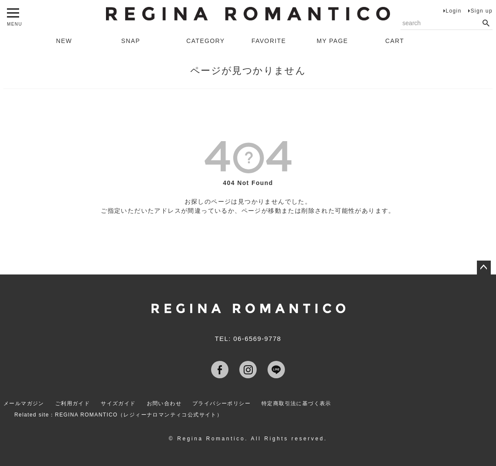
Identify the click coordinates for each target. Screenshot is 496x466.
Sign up (481, 11)
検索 (486, 23)
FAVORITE (268, 40)
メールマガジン (23, 403)
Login (453, 11)
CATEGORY (205, 40)
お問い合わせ (164, 403)
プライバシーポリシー (221, 403)
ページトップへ (484, 267)
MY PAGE (332, 40)
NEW (64, 40)
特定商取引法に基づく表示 (296, 403)
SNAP (130, 40)
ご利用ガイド (72, 403)
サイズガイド (118, 403)
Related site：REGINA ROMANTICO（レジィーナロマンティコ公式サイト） (118, 415)
